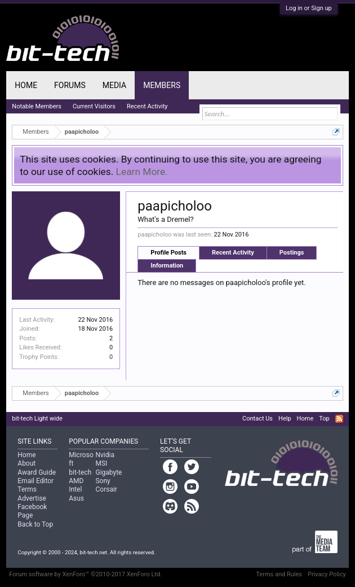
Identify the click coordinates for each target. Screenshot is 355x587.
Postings (291, 252)
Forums (70, 85)
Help (284, 418)
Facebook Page (32, 511)
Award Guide (36, 472)
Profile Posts (168, 252)
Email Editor (35, 481)
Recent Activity (233, 252)
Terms (27, 489)
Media (114, 85)
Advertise (31, 498)
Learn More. (142, 171)
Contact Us (257, 418)
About (26, 463)
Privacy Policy (327, 574)
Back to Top (35, 524)
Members (161, 85)
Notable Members (36, 106)
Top (324, 418)
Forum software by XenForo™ (85, 574)
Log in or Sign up (309, 8)
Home (26, 85)
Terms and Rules (279, 574)
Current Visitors (94, 106)
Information (166, 265)
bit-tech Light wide (37, 418)
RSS (339, 419)
